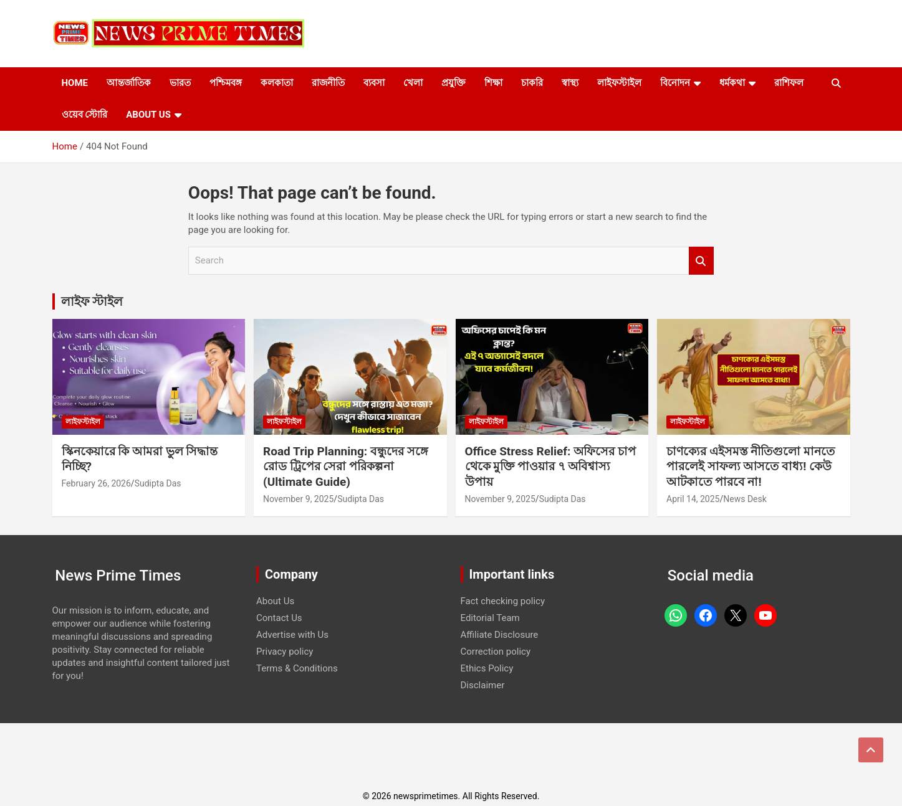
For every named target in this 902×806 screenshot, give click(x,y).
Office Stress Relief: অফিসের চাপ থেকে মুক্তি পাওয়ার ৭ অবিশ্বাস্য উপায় (550, 466)
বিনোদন (675, 82)
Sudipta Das (158, 483)
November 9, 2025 (298, 499)
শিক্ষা (493, 82)
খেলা (413, 82)
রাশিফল (789, 82)
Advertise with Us (292, 634)
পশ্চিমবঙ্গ (225, 82)
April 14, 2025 (692, 499)
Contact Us (279, 617)
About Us (148, 114)
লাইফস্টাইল (619, 82)
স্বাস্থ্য (570, 82)
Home (75, 82)
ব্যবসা (374, 82)
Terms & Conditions (297, 668)
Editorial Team (490, 617)
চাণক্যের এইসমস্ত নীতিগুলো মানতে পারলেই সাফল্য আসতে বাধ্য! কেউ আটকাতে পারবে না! (750, 466)
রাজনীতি (328, 82)
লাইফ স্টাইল (92, 301)
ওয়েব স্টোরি (85, 114)
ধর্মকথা (732, 82)
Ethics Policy (487, 668)
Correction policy (496, 651)
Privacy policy (284, 651)
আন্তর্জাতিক (129, 82)
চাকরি (532, 82)
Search (701, 261)
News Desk (745, 499)
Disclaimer (483, 685)
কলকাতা (277, 82)
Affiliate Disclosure (500, 634)
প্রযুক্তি (453, 82)
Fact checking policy (503, 601)
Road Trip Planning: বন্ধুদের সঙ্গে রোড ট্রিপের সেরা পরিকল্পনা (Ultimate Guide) (345, 466)
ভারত (180, 82)
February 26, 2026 (96, 483)
